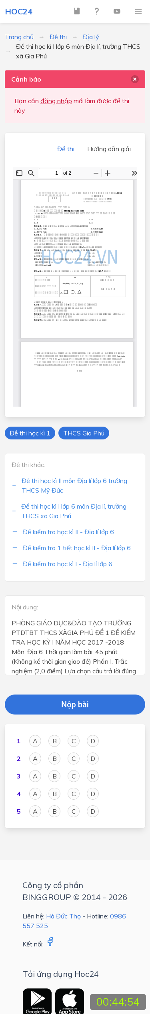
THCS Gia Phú (83, 433)
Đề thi (58, 37)
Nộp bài (75, 704)
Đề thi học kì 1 (30, 433)
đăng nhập (56, 101)
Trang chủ (19, 37)
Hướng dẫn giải (109, 149)
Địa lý (91, 37)
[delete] (135, 79)
